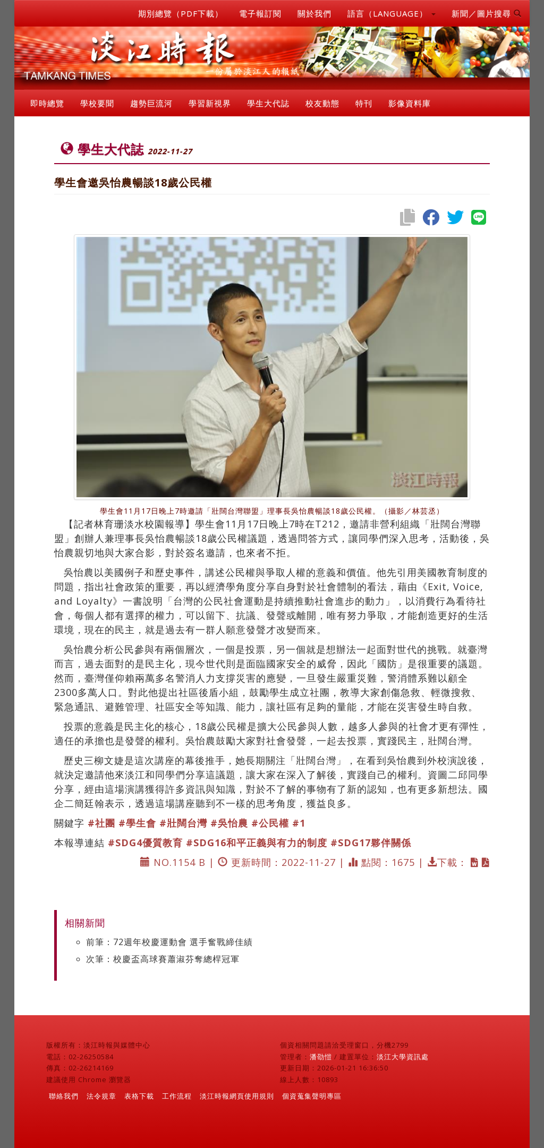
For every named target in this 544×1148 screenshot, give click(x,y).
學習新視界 (210, 103)
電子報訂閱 (260, 13)
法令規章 (101, 1096)
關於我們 (315, 13)
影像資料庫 (409, 103)
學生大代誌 (268, 103)
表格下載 (139, 1096)
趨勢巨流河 (151, 103)
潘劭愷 (321, 1056)
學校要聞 (97, 103)
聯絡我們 (64, 1096)
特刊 (363, 103)
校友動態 (322, 103)
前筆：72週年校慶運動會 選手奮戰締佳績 (169, 942)
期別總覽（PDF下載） (180, 13)
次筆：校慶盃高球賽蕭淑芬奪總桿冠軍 (163, 959)
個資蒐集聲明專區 (312, 1096)
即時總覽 (47, 103)
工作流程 (177, 1096)
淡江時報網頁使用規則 (237, 1096)
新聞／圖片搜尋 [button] (487, 13)
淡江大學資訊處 (403, 1056)
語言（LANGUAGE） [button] (391, 13)
